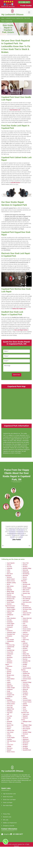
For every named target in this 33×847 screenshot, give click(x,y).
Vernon (24, 709)
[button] (13, 490)
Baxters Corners (11, 581)
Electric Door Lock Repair (9, 799)
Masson (25, 577)
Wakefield (25, 716)
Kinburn (9, 728)
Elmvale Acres (10, 675)
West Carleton (26, 727)
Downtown (9, 661)
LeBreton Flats (10, 730)
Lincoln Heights (11, 737)
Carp (8, 616)
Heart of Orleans (11, 702)
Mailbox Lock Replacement (10, 823)
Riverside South (27, 657)
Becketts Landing (11, 582)
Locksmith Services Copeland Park (14, 18)
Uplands (25, 704)
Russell (24, 666)
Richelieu (25, 648)
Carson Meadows (11, 618)
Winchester (25, 743)
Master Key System (8, 796)
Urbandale (25, 705)
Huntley (9, 718)
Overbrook (25, 620)
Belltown (9, 588)
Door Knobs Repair (7, 805)
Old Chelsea (26, 606)
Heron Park (9, 707)
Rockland (25, 663)
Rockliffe (25, 664)
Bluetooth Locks (7, 817)
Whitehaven (26, 739)
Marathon (25, 566)
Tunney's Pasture (27, 702)
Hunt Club (9, 716)
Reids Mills (25, 647)
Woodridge (25, 748)
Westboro (25, 730)
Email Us (6, 834)
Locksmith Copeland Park (18, 844)
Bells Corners (10, 586)
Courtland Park (10, 650)
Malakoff (9, 750)
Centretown (10, 631)
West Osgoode (26, 728)
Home (2, 18)
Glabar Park (10, 686)
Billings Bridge (10, 591)
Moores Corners (27, 597)
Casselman (9, 622)
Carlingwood (10, 615)
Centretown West (11, 632)
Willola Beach (26, 741)
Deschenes (9, 657)
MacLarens (9, 748)
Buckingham (10, 600)
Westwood (25, 737)
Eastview (9, 671)
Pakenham (25, 622)
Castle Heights (10, 623)
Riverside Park (26, 655)
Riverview (25, 659)
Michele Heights (27, 588)
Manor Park (25, 563)
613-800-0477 (24, 2)
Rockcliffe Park (26, 661)
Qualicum (25, 632)
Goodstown (10, 689)
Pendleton (25, 627)
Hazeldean (9, 700)
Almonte (9, 565)
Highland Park (10, 709)
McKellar (25, 582)
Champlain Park (11, 634)
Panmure (25, 625)
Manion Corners (11, 752)
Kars (8, 720)
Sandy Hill (25, 671)
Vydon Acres (26, 714)
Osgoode (25, 611)
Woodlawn (25, 744)
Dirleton (9, 659)
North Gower (26, 600)
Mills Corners (26, 590)
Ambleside (9, 568)
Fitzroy (8, 677)
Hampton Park (10, 695)
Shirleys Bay (26, 675)
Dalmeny (9, 655)
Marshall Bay (26, 574)
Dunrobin (9, 670)
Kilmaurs (9, 727)
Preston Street (26, 631)
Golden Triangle (11, 688)
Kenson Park (10, 725)
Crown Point (10, 652)
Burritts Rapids (10, 602)
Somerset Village (27, 682)
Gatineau (9, 684)
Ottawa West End (27, 618)
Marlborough (26, 572)
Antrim (8, 570)
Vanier (24, 707)
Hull (8, 714)
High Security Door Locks (9, 794)
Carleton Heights (11, 609)
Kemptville (9, 721)
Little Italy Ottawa (11, 741)
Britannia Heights (11, 597)
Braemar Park (10, 593)
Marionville (25, 570)
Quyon (24, 638)
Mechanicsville (26, 584)
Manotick (25, 565)
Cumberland (10, 654)
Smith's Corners (27, 677)
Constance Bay (10, 645)
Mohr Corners (26, 591)
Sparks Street (26, 688)
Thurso (24, 696)
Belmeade (9, 590)
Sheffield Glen (26, 673)
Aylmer (8, 572)
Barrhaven (9, 577)
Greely (8, 691)
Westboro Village (27, 732)
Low (8, 743)
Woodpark (25, 746)
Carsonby (9, 620)
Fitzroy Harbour (10, 679)
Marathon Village (27, 568)
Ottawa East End (27, 613)
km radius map (16, 403)
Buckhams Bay (10, 598)
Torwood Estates (27, 700)
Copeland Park (10, 647)
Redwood (25, 643)
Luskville (9, 746)
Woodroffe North (27, 750)
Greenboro (9, 693)
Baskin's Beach (11, 579)
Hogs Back (9, 712)
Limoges (9, 736)
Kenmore (9, 723)
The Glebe (25, 695)
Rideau (24, 652)
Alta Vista (9, 566)
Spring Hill (25, 689)
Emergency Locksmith (8, 826)
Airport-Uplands (11, 563)
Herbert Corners (11, 704)
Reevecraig (25, 645)
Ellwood (9, 673)
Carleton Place (10, 611)
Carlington (9, 613)
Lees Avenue (10, 732)
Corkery (9, 648)
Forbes (8, 680)
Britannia (9, 595)
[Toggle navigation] (29, 12)
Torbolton (25, 698)
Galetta (8, 682)
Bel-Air (8, 584)
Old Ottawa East (27, 607)
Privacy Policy (6, 814)
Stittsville (25, 691)
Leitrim (8, 734)
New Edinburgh (26, 598)
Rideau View (26, 654)
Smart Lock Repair (7, 802)
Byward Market (10, 607)
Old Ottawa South (27, 609)
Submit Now (16, 375)
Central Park (10, 625)
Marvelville (25, 575)
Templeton (25, 693)
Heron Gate (10, 705)
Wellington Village (27, 725)
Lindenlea (9, 739)
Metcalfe (25, 586)
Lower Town (10, 744)
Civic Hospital (10, 639)
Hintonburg (9, 711)
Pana (24, 623)
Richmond (25, 650)
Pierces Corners (27, 629)
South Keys (25, 684)
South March (26, 686)
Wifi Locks (5, 820)
